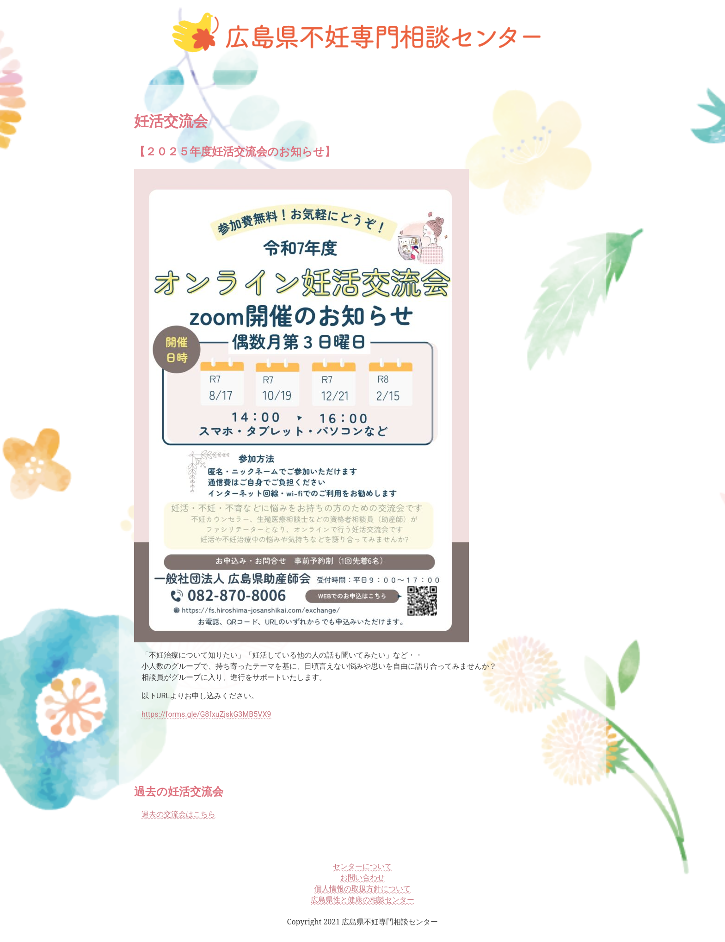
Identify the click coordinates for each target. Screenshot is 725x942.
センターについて (362, 866)
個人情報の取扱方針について (362, 888)
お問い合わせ (362, 877)
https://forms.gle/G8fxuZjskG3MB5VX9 (206, 714)
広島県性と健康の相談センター (362, 899)
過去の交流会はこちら (178, 814)
